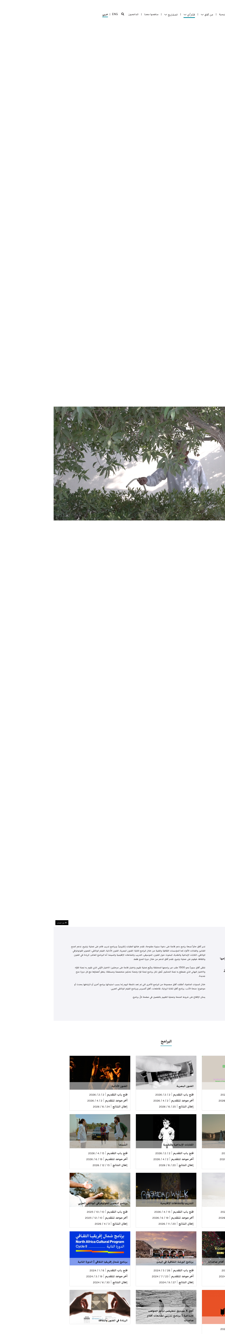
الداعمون (80, 14)
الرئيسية (169, 14)
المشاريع (117, 14)
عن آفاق (153, 14)
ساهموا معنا (98, 14)
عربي (51, 14)
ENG (61, 14)
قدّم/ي (135, 14)
